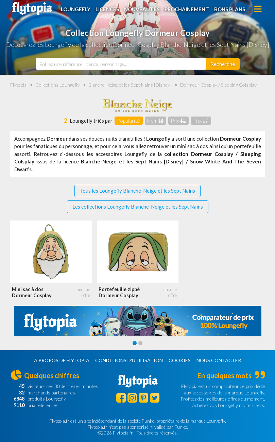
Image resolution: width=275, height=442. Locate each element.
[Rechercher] (223, 64)
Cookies (180, 360)
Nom (155, 121)
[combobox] (121, 64)
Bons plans (229, 9)
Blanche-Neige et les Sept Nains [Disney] (129, 85)
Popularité (128, 121)
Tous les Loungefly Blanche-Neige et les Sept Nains (137, 191)
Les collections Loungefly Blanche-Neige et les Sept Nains (137, 207)
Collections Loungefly (57, 85)
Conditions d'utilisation (129, 360)
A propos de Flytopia (61, 360)
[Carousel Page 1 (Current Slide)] (135, 343)
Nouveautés (141, 9)
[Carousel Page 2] (140, 343)
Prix (178, 121)
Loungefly (75, 9)
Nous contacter (218, 360)
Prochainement (187, 9)
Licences (107, 9)
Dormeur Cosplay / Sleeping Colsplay (218, 85)
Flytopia (32, 8)
